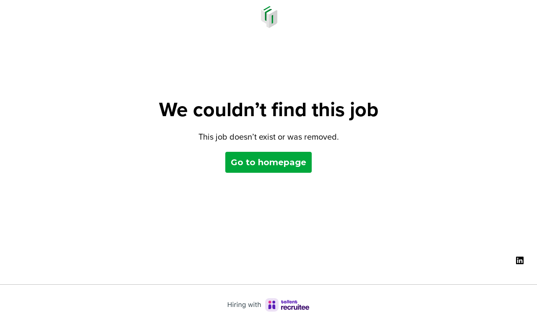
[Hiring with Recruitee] (268, 305)
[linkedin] (520, 260)
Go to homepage (268, 162)
